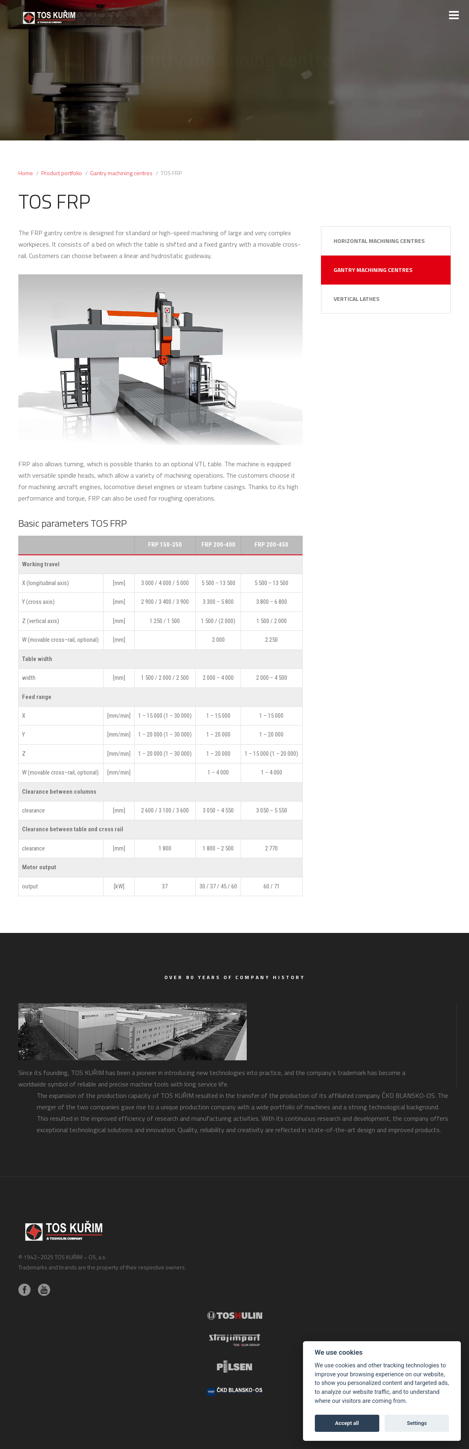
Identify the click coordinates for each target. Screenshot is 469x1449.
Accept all (347, 1423)
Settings (417, 1423)
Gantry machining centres (373, 269)
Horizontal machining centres (379, 240)
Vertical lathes (356, 298)
